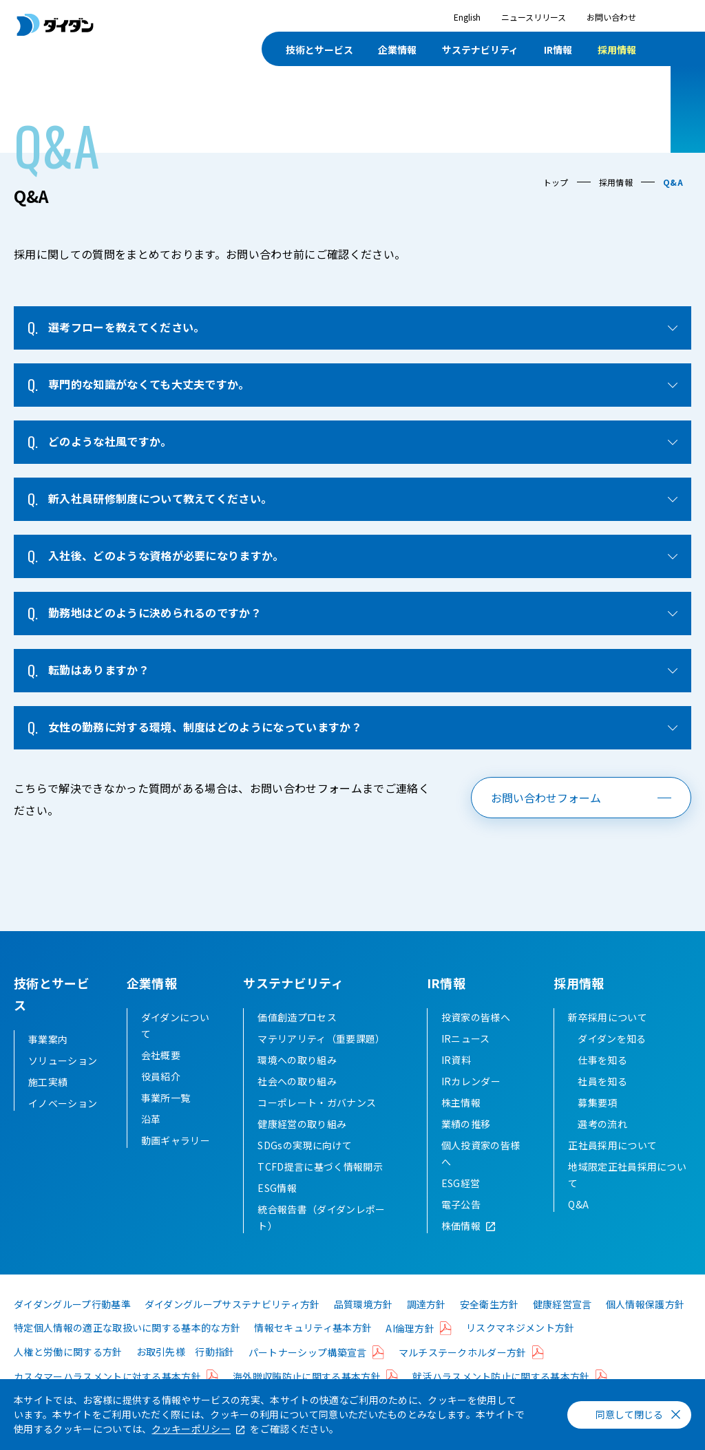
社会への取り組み (297, 1103)
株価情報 (461, 1248)
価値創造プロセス (297, 1039)
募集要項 (597, 1124)
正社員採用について (612, 1167)
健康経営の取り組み (301, 1146)
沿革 (151, 1141)
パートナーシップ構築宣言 (308, 1374)
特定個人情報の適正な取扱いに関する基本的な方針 (127, 1349)
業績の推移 (466, 1146)
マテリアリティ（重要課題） (321, 1060)
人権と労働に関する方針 (68, 1373)
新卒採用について (607, 1039)
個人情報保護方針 (645, 1326)
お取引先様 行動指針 (185, 1373)
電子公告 (461, 1226)
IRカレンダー (471, 1103)
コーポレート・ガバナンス (316, 1124)
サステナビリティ (480, 49)
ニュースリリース (533, 17)
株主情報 (461, 1124)
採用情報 (617, 49)
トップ (556, 182)
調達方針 (426, 1326)
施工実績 (47, 1082)
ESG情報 (277, 1210)
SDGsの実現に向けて (304, 1167)
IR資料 (456, 1082)
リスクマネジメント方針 (520, 1349)
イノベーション (62, 1103)
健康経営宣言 (562, 1326)
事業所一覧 (166, 1120)
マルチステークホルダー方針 (463, 1374)
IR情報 (558, 49)
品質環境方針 (363, 1326)
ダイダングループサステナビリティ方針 (232, 1326)
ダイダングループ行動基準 (72, 1326)
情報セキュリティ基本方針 (313, 1349)
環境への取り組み (297, 1082)
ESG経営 (461, 1205)
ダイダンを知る (612, 1060)
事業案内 (47, 1039)
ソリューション (62, 1060)
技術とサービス (319, 49)
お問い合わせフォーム (546, 797)
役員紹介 (160, 1098)
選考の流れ (602, 1146)
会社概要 (160, 1077)
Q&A (578, 1226)
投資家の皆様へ (475, 1039)
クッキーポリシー (191, 1429)
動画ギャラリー (175, 1162)
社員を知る (602, 1103)
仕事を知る (602, 1082)
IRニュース (465, 1060)
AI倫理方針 (410, 1350)
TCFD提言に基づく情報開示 (319, 1188)
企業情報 (397, 49)
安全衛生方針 (489, 1326)
